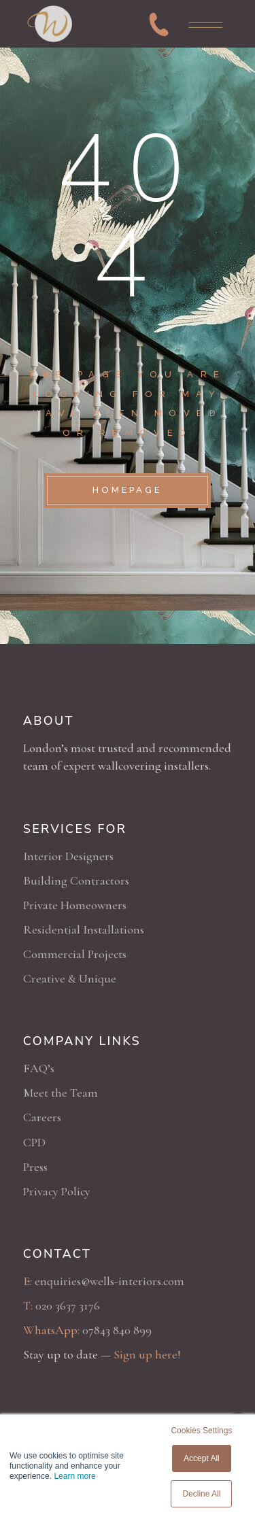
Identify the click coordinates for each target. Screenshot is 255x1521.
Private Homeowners (74, 905)
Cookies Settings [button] (201, 1430)
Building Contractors (76, 880)
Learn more (74, 1476)
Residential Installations (83, 929)
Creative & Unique (69, 978)
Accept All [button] (202, 1458)
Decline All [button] (201, 1494)
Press (35, 1166)
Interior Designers (68, 856)
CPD (34, 1142)
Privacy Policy (56, 1191)
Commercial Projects (74, 953)
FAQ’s (38, 1068)
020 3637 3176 (67, 1305)
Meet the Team (60, 1092)
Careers (42, 1117)
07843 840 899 (117, 1329)
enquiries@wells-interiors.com (109, 1281)
